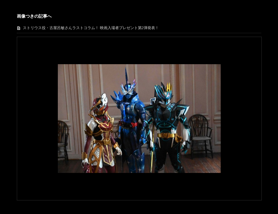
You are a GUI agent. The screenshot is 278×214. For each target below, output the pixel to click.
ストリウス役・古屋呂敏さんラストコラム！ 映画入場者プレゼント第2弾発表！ (91, 28)
